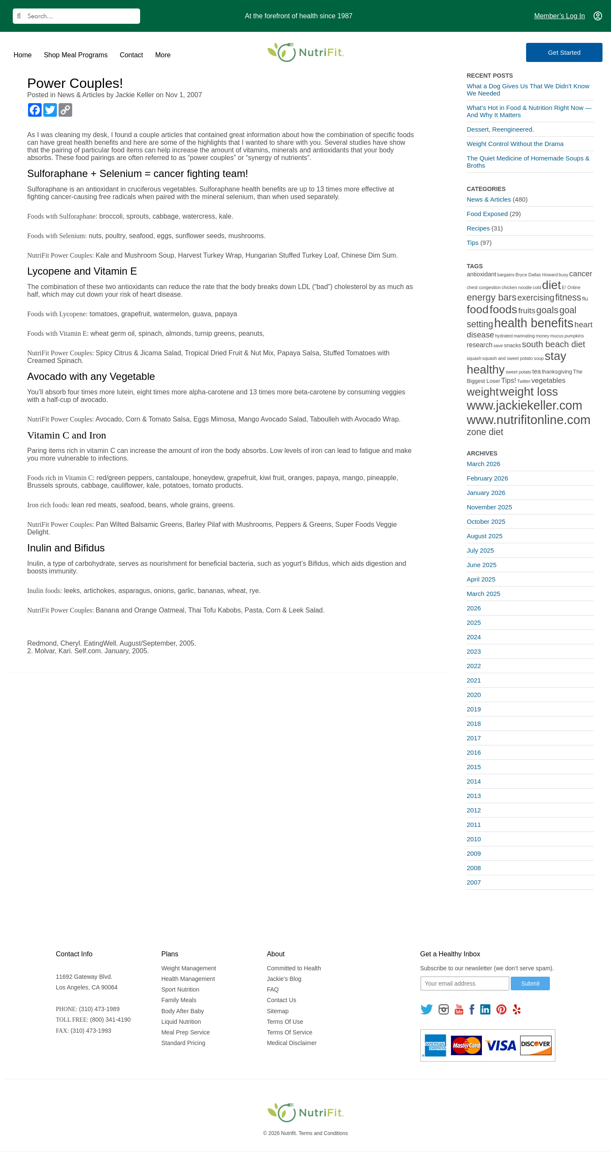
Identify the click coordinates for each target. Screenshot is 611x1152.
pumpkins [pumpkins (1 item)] (574, 335)
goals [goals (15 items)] (547, 310)
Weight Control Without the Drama (515, 143)
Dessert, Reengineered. (500, 129)
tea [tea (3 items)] (536, 371)
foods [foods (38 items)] (503, 309)
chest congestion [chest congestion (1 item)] (484, 287)
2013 (474, 795)
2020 (474, 694)
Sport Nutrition (180, 989)
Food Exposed (487, 213)
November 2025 (489, 507)
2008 (474, 867)
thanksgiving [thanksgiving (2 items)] (557, 371)
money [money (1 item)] (542, 335)
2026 (474, 608)
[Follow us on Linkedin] (485, 1009)
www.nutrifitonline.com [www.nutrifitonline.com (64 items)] (529, 420)
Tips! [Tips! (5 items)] (508, 381)
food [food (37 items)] (478, 309)
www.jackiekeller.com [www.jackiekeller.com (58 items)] (524, 405)
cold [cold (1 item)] (537, 287)
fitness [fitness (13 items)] (568, 297)
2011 (474, 824)
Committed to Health (294, 968)
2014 (474, 781)
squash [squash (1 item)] (474, 358)
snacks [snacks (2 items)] (512, 345)
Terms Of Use (285, 1021)
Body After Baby (182, 1011)
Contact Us (281, 1000)
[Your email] (465, 983)
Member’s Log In (559, 16)
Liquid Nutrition (181, 1021)
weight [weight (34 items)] (482, 391)
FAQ (273, 989)
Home (23, 55)
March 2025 (483, 593)
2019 (474, 709)
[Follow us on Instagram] (444, 1009)
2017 (474, 738)
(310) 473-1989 (99, 1009)
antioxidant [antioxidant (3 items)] (481, 274)
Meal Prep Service (185, 1032)
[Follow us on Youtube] (459, 1009)
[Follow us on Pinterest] (501, 1009)
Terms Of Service (289, 1032)
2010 (474, 839)
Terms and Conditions (323, 1133)
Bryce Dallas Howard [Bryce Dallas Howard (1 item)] (536, 274)
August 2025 (484, 535)
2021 (474, 680)
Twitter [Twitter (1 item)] (523, 381)
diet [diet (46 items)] (551, 285)
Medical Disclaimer (291, 1043)
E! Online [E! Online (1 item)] (571, 287)
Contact (131, 55)
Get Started (564, 52)
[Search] (76, 16)
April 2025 (481, 579)
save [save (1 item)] (498, 345)
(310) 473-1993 (90, 1030)
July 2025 (480, 550)
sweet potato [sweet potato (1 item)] (518, 371)
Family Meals (178, 1000)
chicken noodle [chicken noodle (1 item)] (516, 287)
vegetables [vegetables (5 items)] (548, 381)
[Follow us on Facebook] (471, 1009)
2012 (474, 810)
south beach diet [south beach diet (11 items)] (553, 344)
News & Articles (80, 94)
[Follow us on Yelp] (517, 1009)
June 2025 (481, 564)
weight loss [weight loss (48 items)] (529, 391)
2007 (474, 882)
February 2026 (487, 478)
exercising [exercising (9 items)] (536, 297)
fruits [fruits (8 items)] (526, 310)
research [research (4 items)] (480, 344)
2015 (474, 766)
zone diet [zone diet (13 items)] (485, 432)
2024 (474, 637)
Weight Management (188, 968)
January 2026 (486, 492)
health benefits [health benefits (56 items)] (534, 323)
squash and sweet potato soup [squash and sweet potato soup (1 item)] (513, 358)
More (162, 55)
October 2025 (486, 521)
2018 (474, 723)
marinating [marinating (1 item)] (524, 335)
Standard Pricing (183, 1043)
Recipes (478, 228)
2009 (474, 853)
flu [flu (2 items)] (585, 298)
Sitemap (277, 1011)
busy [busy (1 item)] (564, 274)
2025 (474, 622)
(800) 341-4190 (110, 1019)
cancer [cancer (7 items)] (580, 274)
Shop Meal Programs (75, 55)
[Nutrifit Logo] (305, 52)
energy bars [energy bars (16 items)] (491, 297)
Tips (473, 242)
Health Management (188, 978)
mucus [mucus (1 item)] (556, 335)
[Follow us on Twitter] (426, 1009)
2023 (474, 651)
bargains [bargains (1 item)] (506, 274)
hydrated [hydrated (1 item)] (503, 335)
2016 (474, 752)
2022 (474, 665)
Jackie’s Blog (284, 978)
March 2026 (483, 463)
